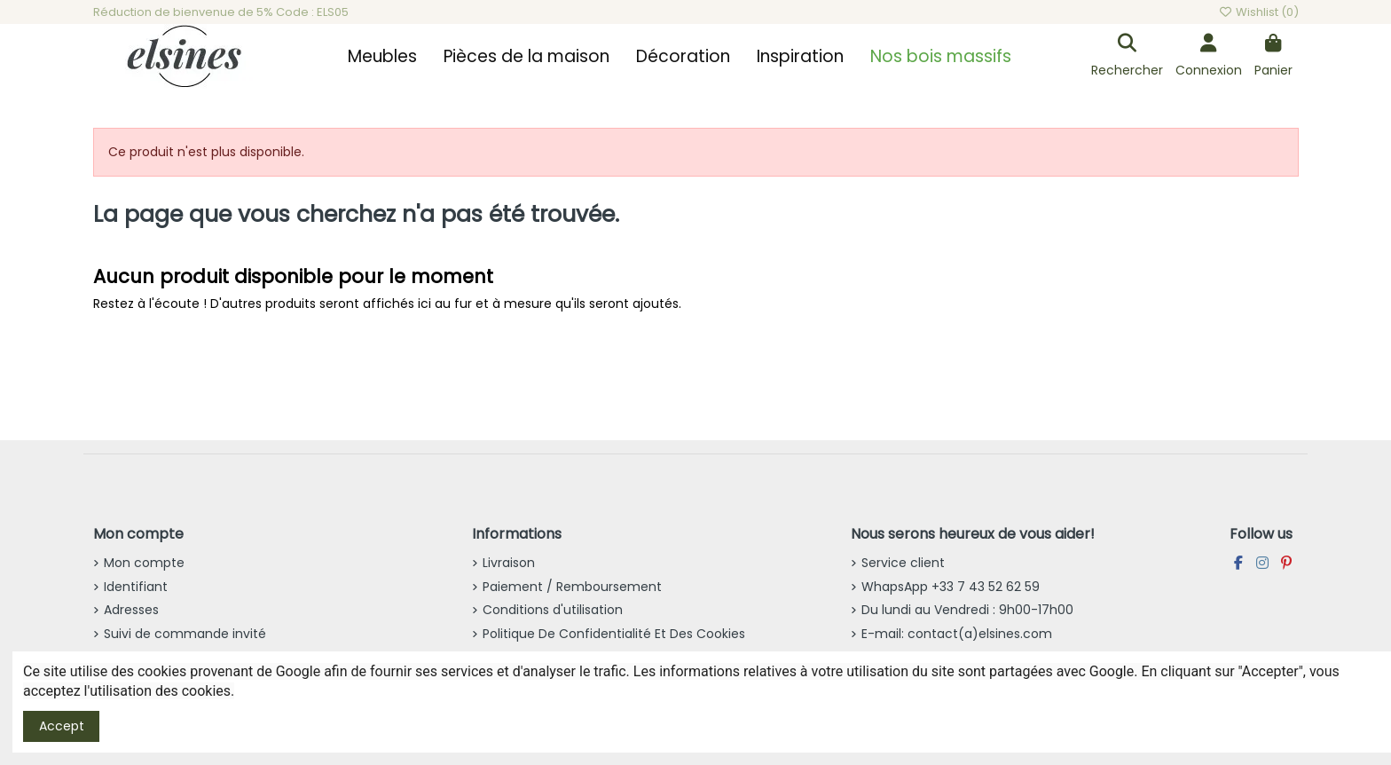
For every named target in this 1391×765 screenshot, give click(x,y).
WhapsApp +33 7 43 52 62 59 (950, 586)
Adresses (131, 610)
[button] (382, 57)
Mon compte (144, 563)
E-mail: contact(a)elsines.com (956, 634)
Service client (903, 563)
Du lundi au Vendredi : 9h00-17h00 (967, 610)
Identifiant (136, 586)
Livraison (509, 563)
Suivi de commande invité (185, 634)
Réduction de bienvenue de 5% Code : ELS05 (221, 12)
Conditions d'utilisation (553, 610)
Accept (61, 726)
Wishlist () (1258, 12)
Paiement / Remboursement (572, 586)
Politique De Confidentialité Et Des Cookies (614, 634)
